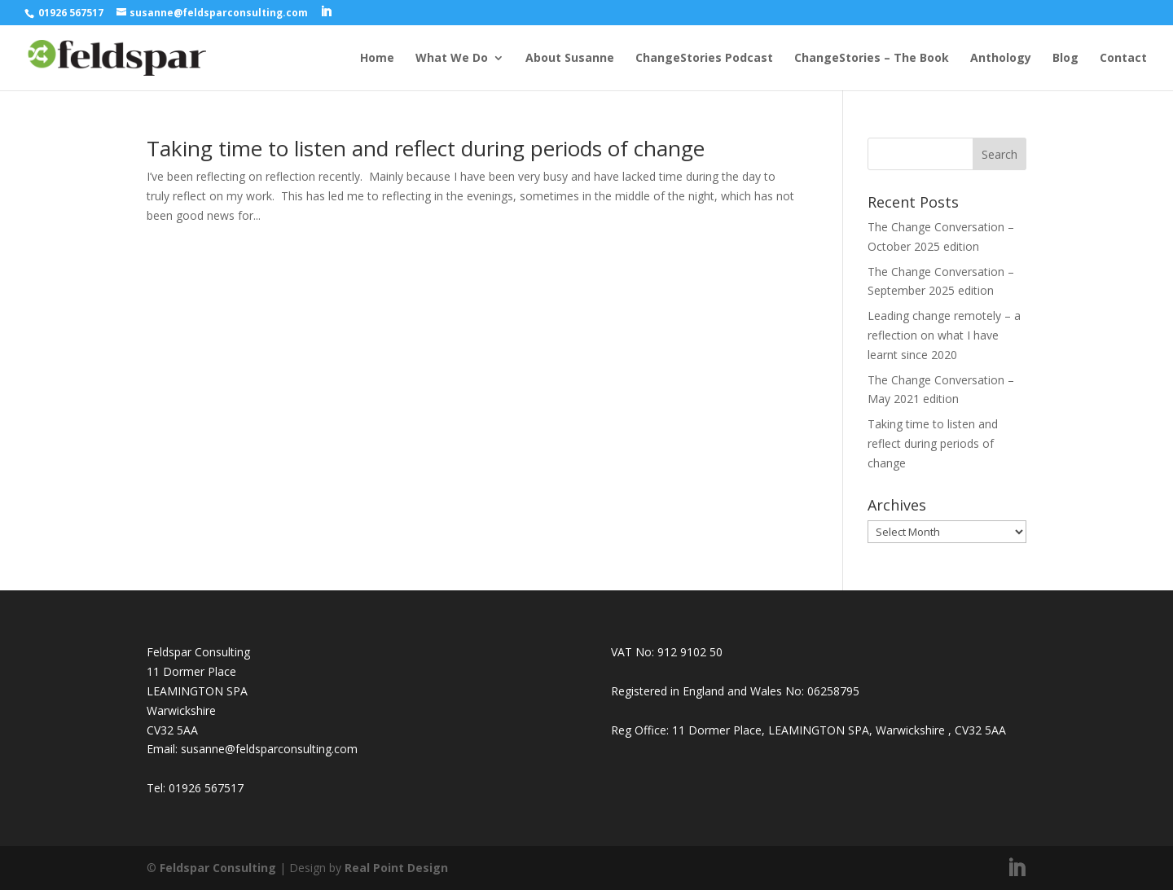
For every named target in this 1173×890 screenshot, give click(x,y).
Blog (1065, 58)
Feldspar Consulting (218, 867)
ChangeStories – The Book (871, 58)
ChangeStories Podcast (704, 58)
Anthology (1000, 58)
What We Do (451, 58)
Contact (1123, 58)
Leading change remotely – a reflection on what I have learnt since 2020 (944, 335)
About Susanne (569, 58)
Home (377, 58)
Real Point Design (396, 867)
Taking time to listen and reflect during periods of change (426, 148)
